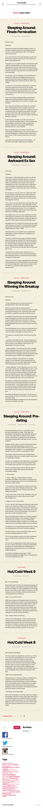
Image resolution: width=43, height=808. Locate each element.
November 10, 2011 (27, 290)
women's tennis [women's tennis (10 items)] (15, 792)
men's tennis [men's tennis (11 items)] (13, 778)
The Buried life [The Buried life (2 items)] (17, 784)
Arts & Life (16, 23)
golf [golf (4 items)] (7, 772)
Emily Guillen (17, 36)
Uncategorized (21, 567)
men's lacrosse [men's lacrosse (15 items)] (14, 777)
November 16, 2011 (27, 165)
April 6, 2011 (27, 576)
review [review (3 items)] (12, 782)
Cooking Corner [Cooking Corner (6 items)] (6, 770)
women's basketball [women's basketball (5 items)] (7, 787)
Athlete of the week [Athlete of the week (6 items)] (7, 763)
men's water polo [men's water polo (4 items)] (13, 780)
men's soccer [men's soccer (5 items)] (5, 778)
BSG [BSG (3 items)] (3, 766)
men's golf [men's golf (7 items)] (5, 777)
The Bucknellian (21, 2)
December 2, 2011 (27, 36)
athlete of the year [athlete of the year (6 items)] (7, 764)
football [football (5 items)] (4, 772)
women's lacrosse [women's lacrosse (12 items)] (8, 789)
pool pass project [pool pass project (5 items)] (6, 782)
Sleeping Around (24, 23)
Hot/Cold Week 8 (21, 642)
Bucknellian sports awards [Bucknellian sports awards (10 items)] (10, 767)
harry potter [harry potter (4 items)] (11, 772)
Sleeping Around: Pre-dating (21, 418)
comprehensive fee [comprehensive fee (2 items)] (11, 769)
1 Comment (32, 424)
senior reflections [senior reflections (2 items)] (16, 782)
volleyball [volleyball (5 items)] (4, 786)
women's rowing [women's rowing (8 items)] (7, 790)
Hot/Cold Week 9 (21, 571)
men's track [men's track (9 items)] (5, 780)
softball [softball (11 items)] (4, 784)
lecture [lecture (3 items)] (10, 773)
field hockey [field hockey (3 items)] (15, 770)
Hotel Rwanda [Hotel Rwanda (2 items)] (17, 772)
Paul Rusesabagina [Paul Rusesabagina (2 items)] (5, 781)
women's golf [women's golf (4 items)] (15, 787)
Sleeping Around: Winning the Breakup (21, 284)
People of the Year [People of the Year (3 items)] (11, 781)
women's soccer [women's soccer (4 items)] (15, 790)
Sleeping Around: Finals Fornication (21, 29)
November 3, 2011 (23, 424)
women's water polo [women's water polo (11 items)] (9, 795)
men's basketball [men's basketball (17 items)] (9, 775)
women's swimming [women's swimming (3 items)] (5, 792)
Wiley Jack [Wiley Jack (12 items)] (11, 786)
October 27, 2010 (27, 646)
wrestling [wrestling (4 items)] (4, 796)
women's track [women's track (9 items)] (6, 793)
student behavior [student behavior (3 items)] (11, 784)
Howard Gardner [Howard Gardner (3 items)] (5, 773)
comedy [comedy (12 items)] (5, 769)
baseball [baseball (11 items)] (15, 765)
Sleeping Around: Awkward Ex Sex (21, 158)
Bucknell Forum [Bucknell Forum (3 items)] (7, 766)
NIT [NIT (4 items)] (18, 780)
